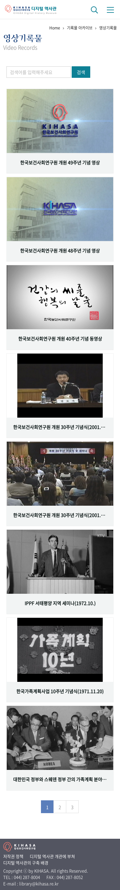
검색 (81, 72)
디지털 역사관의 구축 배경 (25, 863)
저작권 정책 (13, 856)
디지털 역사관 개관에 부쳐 (52, 856)
